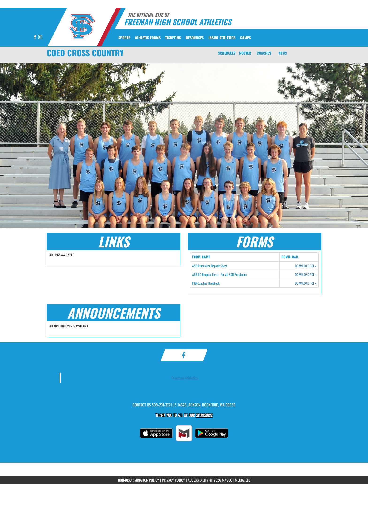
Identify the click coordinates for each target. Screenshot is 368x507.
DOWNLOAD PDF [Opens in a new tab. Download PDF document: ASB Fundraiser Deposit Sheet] (306, 265)
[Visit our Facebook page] (35, 37)
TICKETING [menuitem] (173, 37)
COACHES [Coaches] (264, 53)
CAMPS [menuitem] (245, 37)
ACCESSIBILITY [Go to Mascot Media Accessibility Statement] (198, 480)
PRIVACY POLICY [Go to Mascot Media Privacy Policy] (173, 480)
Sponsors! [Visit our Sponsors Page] (204, 415)
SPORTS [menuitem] (124, 37)
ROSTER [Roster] (245, 53)
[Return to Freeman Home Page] (82, 26)
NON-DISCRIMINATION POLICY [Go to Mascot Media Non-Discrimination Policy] (138, 480)
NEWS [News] (283, 53)
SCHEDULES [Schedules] (226, 53)
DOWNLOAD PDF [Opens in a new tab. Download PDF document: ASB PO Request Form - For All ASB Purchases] (306, 274)
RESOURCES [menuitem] (195, 37)
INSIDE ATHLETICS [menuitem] (221, 37)
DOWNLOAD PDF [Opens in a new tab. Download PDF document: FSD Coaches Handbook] (306, 283)
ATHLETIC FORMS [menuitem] (148, 37)
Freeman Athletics (184, 378)
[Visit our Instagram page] (40, 37)
